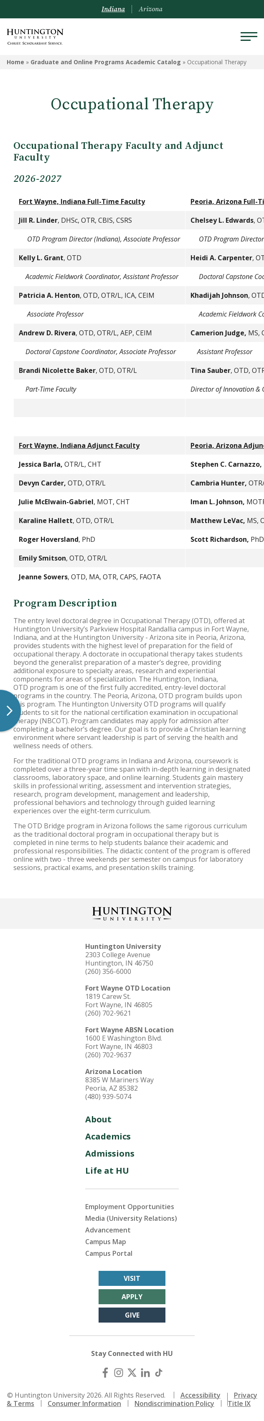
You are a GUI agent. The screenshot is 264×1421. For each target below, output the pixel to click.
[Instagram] (119, 1373)
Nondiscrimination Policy (174, 1403)
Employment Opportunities (129, 1206)
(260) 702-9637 (108, 1054)
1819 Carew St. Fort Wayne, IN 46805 (118, 1000)
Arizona (150, 9)
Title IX (239, 1403)
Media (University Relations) (131, 1218)
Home (15, 62)
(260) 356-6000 (108, 971)
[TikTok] (159, 1373)
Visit (132, 1278)
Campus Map (105, 1241)
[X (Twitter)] (132, 1373)
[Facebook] (105, 1373)
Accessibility (200, 1395)
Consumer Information (84, 1403)
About (98, 1119)
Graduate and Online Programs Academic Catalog (105, 62)
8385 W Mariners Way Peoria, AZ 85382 (119, 1084)
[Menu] (249, 36)
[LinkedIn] (145, 1373)
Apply (132, 1296)
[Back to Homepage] (132, 913)
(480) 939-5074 (108, 1096)
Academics (108, 1136)
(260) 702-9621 (108, 1013)
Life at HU (107, 1170)
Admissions (110, 1153)
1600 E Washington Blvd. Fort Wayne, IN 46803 (123, 1042)
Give (132, 1315)
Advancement (108, 1230)
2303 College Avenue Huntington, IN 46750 (119, 959)
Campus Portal (108, 1253)
